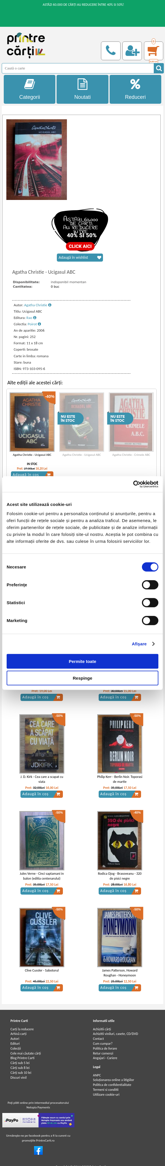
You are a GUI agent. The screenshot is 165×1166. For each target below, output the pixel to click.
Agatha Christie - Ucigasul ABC (32, 455)
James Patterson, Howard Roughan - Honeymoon (120, 972)
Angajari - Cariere (105, 1058)
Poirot (34, 324)
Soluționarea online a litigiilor (113, 1080)
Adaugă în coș (32, 475)
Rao (31, 317)
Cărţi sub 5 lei (19, 1063)
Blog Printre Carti (22, 1058)
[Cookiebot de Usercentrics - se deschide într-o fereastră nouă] (133, 484)
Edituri (15, 1044)
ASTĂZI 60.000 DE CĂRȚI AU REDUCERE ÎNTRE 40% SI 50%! (83, 5)
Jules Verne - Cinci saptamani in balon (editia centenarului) (42, 876)
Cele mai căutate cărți (25, 1053)
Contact (98, 1039)
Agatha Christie (37, 305)
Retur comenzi (103, 1053)
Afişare (139, 643)
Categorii (29, 89)
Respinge (82, 678)
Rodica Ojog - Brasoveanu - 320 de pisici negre (120, 876)
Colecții (15, 1048)
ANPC (97, 1075)
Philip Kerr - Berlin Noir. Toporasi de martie (119, 779)
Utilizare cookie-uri (106, 1095)
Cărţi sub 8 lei (19, 1068)
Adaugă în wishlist (80, 257)
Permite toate (82, 661)
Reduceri (135, 89)
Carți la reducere (22, 1029)
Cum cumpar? (102, 1044)
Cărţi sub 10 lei (20, 1073)
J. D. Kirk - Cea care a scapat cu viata (41, 779)
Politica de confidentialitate (112, 1085)
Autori (14, 1039)
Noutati (82, 89)
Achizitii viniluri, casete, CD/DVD (115, 1034)
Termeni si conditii (106, 1090)
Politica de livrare (105, 1048)
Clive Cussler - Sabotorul (42, 970)
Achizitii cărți (102, 1029)
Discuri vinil (18, 1078)
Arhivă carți (18, 1034)
